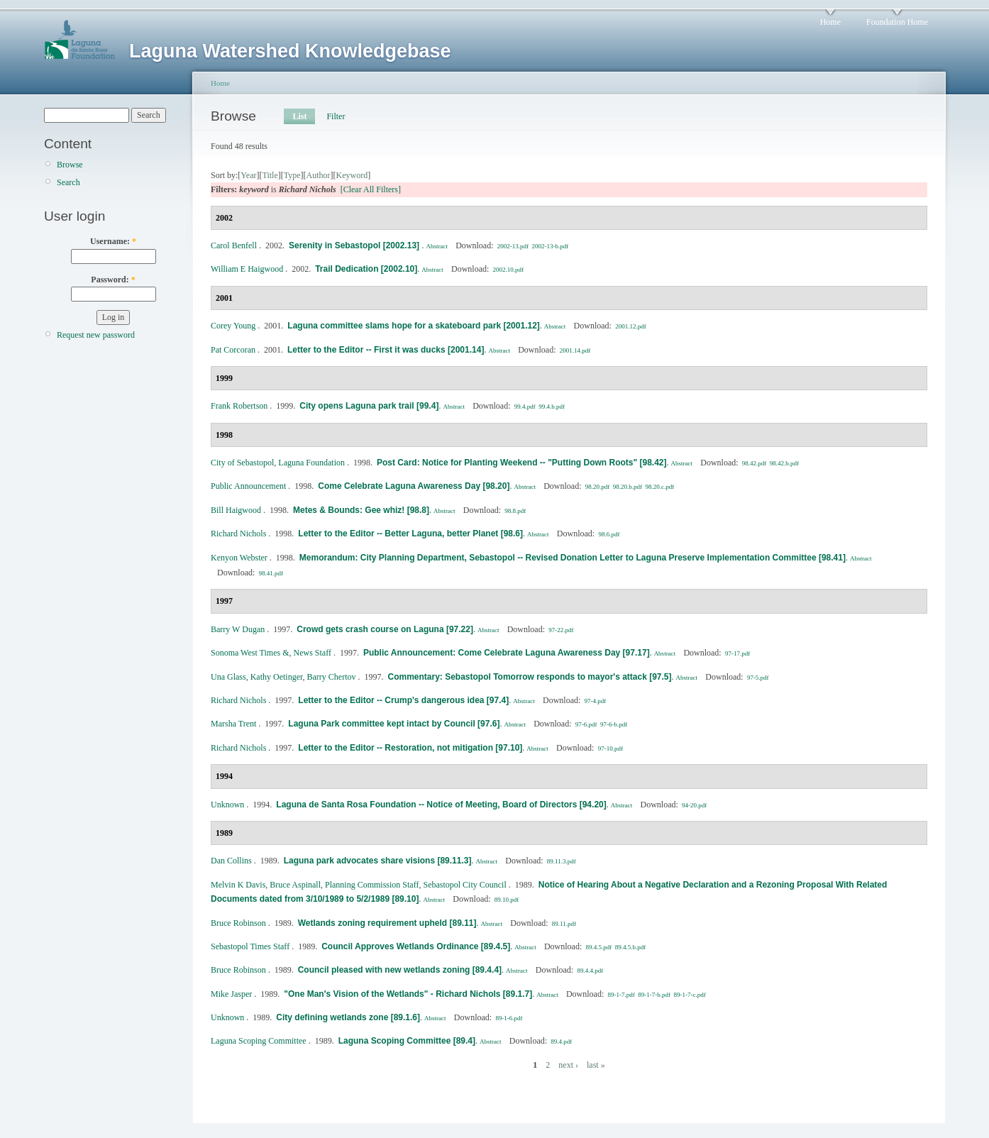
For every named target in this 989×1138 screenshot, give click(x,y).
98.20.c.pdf (660, 486)
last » (596, 1065)
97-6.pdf (586, 724)
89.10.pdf (506, 899)
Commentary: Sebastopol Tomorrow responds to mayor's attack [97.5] (529, 677)
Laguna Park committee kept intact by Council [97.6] (393, 724)
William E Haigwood (247, 269)
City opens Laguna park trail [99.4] (368, 406)
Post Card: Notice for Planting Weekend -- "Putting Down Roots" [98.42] (522, 463)
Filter (335, 116)
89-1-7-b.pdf (654, 994)
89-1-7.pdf (621, 994)
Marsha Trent (233, 724)
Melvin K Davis (238, 885)
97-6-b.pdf (613, 724)
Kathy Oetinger (276, 677)
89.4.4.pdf (590, 970)
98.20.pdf (597, 486)
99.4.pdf (525, 406)
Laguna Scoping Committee (258, 1041)
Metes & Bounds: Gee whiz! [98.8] (361, 510)
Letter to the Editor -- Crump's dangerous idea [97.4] (403, 700)
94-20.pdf (694, 805)
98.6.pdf (608, 534)
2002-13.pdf (513, 246)
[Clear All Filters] (371, 189)
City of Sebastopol (242, 463)
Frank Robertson (239, 406)
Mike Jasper (231, 994)
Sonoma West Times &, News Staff (271, 653)
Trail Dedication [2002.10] (366, 269)
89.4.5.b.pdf (630, 947)
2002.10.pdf (508, 269)
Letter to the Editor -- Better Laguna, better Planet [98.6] (410, 533)
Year (248, 175)
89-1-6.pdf (508, 1018)
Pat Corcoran (233, 350)
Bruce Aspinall (295, 885)
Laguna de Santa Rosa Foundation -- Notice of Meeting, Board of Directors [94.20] (441, 805)
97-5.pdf (758, 677)
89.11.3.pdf (561, 861)
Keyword (352, 175)
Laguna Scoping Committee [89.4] (406, 1041)
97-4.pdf (596, 701)
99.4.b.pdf (551, 406)
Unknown (227, 805)
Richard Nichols (238, 533)
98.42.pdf (754, 463)
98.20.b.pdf (627, 486)
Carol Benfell (234, 245)
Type (292, 175)
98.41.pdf (271, 573)
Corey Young (233, 326)
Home (830, 22)
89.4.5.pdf (599, 947)
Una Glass (228, 677)
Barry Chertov (331, 677)
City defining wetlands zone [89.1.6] (348, 1017)
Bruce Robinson (238, 923)
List (299, 116)
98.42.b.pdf (784, 463)
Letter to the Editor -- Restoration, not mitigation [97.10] (410, 748)
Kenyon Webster (239, 558)
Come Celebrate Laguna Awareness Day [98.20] (413, 486)
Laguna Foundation (311, 463)
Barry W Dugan (238, 629)
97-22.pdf (560, 630)
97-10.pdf (610, 748)
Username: (113, 241)
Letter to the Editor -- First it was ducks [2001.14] (385, 350)
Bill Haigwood (236, 510)
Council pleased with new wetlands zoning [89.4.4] (400, 970)
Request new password (96, 335)
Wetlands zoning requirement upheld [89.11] (387, 923)
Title (269, 175)
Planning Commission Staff (372, 885)
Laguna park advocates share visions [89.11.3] (378, 861)
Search (68, 182)
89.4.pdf (561, 1041)
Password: (113, 279)
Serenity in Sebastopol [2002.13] (355, 245)
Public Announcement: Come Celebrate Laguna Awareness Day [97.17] (506, 653)
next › (568, 1065)
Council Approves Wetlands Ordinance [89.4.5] (415, 946)
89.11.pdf (564, 923)
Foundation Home (897, 22)
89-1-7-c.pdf (690, 994)
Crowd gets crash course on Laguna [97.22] (385, 629)
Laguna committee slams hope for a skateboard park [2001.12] (413, 326)
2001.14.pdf (575, 350)
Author (318, 175)
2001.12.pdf (630, 326)
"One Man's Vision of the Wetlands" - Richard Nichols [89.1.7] (408, 994)
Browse (70, 165)
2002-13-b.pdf (549, 246)
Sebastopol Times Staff (250, 946)
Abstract (437, 246)
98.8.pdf (515, 510)
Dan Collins (231, 861)
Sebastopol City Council (464, 885)
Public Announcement (248, 486)
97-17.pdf (737, 653)
